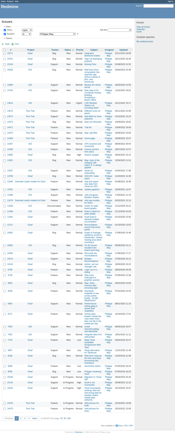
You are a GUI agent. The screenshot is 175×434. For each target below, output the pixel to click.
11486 (10, 211)
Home (3, 1)
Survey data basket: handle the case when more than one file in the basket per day (93, 319)
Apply (7, 44)
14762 (10, 90)
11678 (10, 200)
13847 (10, 170)
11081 (10, 217)
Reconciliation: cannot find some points (92, 227)
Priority (79, 50)
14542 (10, 388)
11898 (10, 195)
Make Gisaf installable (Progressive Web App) (93, 343)
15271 (10, 53)
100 (68, 418)
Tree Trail (30, 111)
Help (16, 1)
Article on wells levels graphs (91, 207)
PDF (131, 426)
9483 (10, 303)
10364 (10, 253)
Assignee (11, 34)
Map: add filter (91, 133)
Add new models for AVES (92, 201)
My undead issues (145, 41)
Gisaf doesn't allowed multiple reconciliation (92, 219)
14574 (10, 111)
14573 (10, 116)
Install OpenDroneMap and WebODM (92, 329)
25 (61, 418)
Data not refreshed (93, 122)
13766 (10, 176)
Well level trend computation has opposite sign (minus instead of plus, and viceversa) (92, 76)
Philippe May (108, 54)
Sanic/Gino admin (93, 366)
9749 (10, 275)
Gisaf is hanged (92, 155)
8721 (10, 314)
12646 (10, 181)
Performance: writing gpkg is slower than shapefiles (91, 307)
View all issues (143, 27)
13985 (10, 155)
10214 (10, 259)
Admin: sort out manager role (91, 265)
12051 (10, 189)
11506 (10, 206)
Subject (94, 50)
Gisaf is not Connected (90, 383)
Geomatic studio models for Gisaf (30, 181)
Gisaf (30, 53)
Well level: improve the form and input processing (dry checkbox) (93, 359)
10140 (10, 264)
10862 (10, 245)
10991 (10, 232)
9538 (10, 291)
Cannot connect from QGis (92, 150)
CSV (126, 426)
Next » (35, 418)
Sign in (170, 1)
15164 (10, 64)
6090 (10, 371)
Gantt (139, 32)
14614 (10, 103)
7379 (10, 340)
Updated (124, 50)
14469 (10, 138)
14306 (10, 149)
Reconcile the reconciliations (91, 254)
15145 (10, 382)
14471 (10, 127)
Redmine (78, 432)
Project (30, 50)
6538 (10, 356)
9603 (10, 283)
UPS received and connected (93, 145)
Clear (17, 44)
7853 (10, 326)
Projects (10, 1)
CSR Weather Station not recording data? (92, 105)
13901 (10, 160)
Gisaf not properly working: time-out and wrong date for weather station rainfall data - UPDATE (93, 394)
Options (9, 38)
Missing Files (90, 64)
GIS (30, 70)
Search (139, 6)
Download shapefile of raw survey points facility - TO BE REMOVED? (92, 296)
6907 (10, 350)
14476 (10, 403)
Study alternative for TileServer (92, 351)
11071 (10, 225)
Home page (90, 138)
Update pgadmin (92, 189)
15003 (10, 70)
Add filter (103, 30)
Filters (8, 27)
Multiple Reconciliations (91, 260)
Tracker (55, 50)
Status (9, 30)
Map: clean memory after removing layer (91, 285)
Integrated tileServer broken (92, 54)
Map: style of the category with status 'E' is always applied (93, 164)
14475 (10, 408)
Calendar (141, 29)
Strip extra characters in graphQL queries (92, 277)
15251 (10, 59)
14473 (10, 122)
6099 (10, 366)
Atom (120, 426)
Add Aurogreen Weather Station (92, 196)
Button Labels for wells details (92, 212)
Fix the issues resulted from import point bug (92, 247)
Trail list (88, 127)
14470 (10, 133)
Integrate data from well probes (93, 335)
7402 (10, 334)
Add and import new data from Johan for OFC (91, 184)
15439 (10, 377)
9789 (10, 270)
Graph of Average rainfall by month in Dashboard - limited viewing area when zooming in (93, 237)
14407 (10, 144)
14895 (10, 85)
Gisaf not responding (90, 171)
